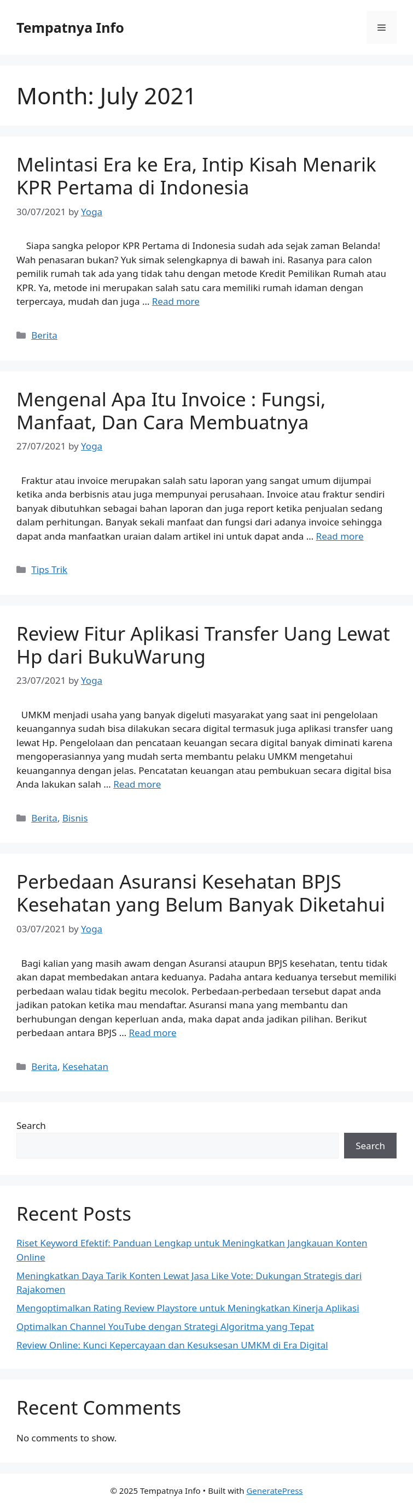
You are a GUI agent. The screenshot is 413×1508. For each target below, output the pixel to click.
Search (31, 1125)
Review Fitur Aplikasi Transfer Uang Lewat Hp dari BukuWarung (203, 644)
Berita (44, 335)
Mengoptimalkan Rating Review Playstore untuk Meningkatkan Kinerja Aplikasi (187, 1308)
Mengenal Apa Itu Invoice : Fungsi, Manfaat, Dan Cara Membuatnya (170, 410)
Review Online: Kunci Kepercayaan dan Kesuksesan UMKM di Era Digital (172, 1345)
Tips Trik (49, 569)
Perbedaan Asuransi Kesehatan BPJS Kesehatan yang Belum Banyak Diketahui (200, 892)
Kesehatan (85, 1066)
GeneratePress (274, 1490)
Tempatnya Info (70, 27)
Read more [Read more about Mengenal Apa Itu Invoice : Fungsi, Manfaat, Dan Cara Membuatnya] (340, 536)
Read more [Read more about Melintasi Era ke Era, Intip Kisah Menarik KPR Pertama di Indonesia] (176, 301)
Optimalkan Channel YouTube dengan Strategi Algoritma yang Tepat (165, 1326)
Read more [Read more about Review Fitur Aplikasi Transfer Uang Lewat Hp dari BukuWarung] (137, 784)
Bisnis (75, 818)
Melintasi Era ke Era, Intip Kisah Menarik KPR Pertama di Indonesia (196, 175)
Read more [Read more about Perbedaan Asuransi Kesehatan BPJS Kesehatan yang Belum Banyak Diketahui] (153, 1032)
